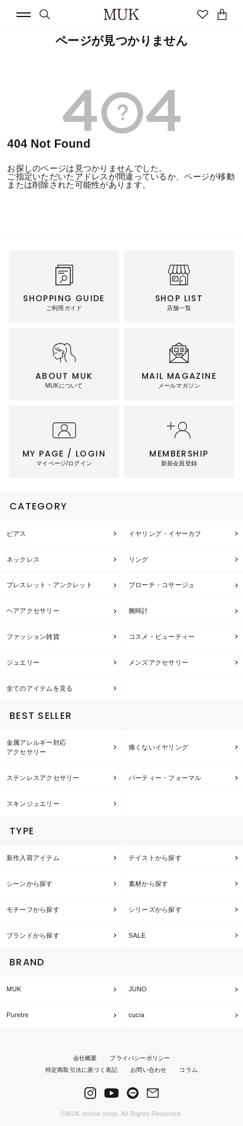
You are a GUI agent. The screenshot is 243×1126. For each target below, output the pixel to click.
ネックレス (23, 559)
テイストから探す (155, 857)
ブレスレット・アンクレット (49, 584)
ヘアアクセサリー (33, 610)
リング (139, 559)
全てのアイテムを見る (39, 688)
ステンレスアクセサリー (42, 777)
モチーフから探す (33, 909)
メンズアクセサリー (158, 662)
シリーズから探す (155, 909)
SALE (137, 935)
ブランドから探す (33, 935)
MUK (13, 988)
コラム (188, 1070)
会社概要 (85, 1058)
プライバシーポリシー (140, 1058)
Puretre (17, 1014)
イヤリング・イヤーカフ (165, 533)
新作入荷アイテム (33, 857)
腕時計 (139, 610)
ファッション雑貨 (33, 636)
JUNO (138, 988)
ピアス (16, 533)
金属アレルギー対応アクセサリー (36, 747)
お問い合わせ (148, 1070)
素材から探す (148, 883)
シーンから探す (29, 883)
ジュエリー (23, 662)
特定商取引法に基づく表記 (81, 1070)
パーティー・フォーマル (165, 777)
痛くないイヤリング (158, 747)
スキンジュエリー (33, 803)
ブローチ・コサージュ (162, 584)
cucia (137, 1014)
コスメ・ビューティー (162, 636)
